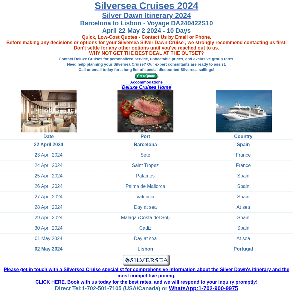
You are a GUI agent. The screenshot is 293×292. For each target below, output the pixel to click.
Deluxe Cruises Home (146, 87)
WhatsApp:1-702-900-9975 (203, 288)
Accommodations (146, 82)
